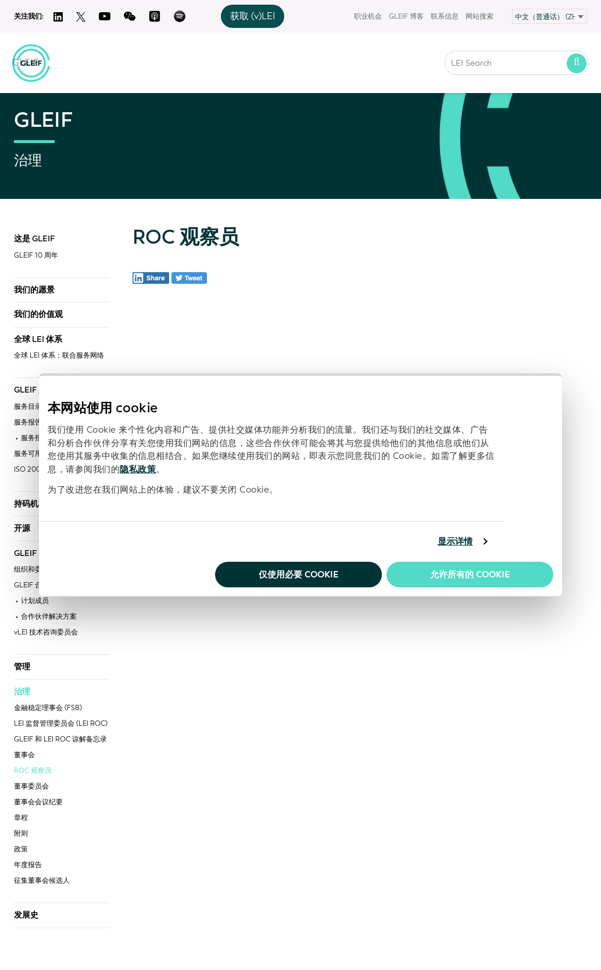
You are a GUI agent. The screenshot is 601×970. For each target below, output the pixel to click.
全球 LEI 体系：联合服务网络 (59, 355)
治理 (22, 692)
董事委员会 (31, 786)
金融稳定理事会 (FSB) (48, 708)
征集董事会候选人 (42, 880)
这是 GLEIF (34, 239)
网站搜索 (479, 16)
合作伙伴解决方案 (49, 616)
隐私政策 (138, 469)
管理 (22, 667)
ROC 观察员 (33, 770)
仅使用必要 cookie (298, 574)
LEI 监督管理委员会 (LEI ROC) (61, 723)
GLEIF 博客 (406, 16)
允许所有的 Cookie (470, 574)
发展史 (26, 915)
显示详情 (455, 541)
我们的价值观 (38, 314)
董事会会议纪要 (38, 802)
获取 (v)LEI (252, 16)
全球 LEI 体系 (38, 339)
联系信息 (445, 16)
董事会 (24, 755)
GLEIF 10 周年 (36, 255)
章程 (21, 818)
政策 (21, 849)
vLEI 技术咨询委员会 (46, 632)
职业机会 (368, 16)
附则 (21, 833)
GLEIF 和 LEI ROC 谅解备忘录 (60, 739)
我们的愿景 (34, 290)
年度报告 (28, 865)
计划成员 (35, 601)
